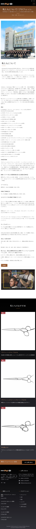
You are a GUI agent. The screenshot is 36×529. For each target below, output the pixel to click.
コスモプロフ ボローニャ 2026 (7, 501)
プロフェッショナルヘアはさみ (9, 352)
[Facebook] (1, 482)
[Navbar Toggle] (34, 4)
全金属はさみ (4, 447)
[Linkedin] (4, 482)
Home (13, 15)
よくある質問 (23, 504)
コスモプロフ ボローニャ (6, 517)
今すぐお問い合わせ (28, 462)
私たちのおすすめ (18, 305)
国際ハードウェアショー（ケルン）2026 (8, 495)
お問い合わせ (23, 506)
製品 (21, 499)
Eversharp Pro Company (17, 526)
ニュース (22, 501)
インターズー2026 (5, 506)
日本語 (34, 0)
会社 (16, 15)
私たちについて (21, 15)
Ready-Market (22, 527)
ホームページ (23, 494)
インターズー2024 (5, 512)
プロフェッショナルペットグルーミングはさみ (13, 400)
